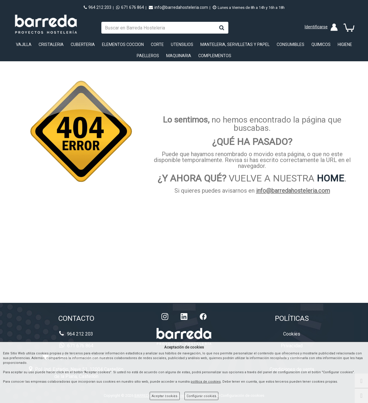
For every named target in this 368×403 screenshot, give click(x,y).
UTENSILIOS (182, 44)
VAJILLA (24, 44)
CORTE (157, 44)
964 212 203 (97, 7)
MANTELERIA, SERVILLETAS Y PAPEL (235, 44)
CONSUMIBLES (290, 44)
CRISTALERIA (51, 44)
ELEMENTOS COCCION (123, 44)
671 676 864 (130, 7)
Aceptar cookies (164, 396)
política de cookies (206, 382)
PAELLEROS (148, 55)
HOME (330, 178)
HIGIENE (345, 44)
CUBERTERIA (83, 44)
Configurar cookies (201, 396)
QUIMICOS (321, 44)
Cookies (291, 334)
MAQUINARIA (178, 55)
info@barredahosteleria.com (178, 7)
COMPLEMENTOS (214, 55)
